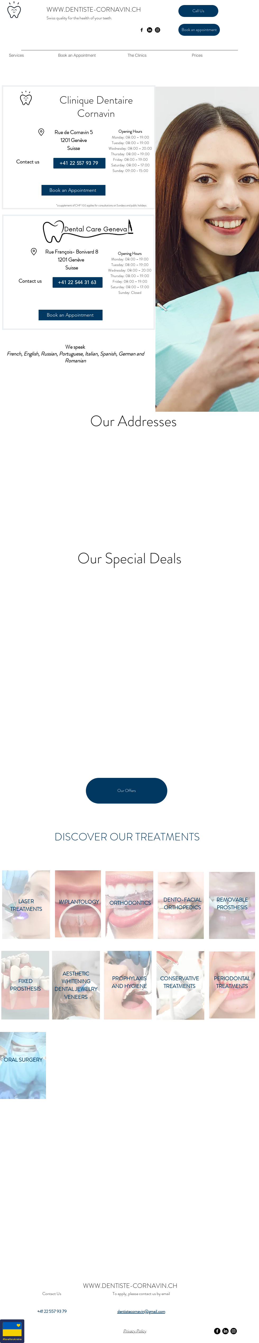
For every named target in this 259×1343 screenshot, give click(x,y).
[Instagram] (157, 30)
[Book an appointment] (199, 30)
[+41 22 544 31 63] (78, 282)
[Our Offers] (126, 791)
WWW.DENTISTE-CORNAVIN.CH (94, 9)
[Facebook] (217, 1331)
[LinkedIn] (149, 30)
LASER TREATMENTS (26, 905)
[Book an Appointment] (73, 190)
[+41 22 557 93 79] (79, 163)
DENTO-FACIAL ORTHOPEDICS (182, 903)
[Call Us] (198, 11)
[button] (137, 55)
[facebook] (141, 30)
